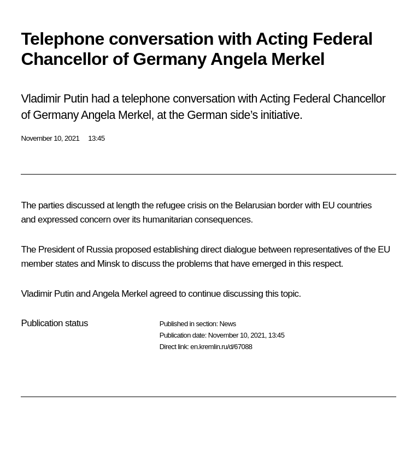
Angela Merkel (120, 294)
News (227, 324)
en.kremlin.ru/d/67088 (221, 347)
